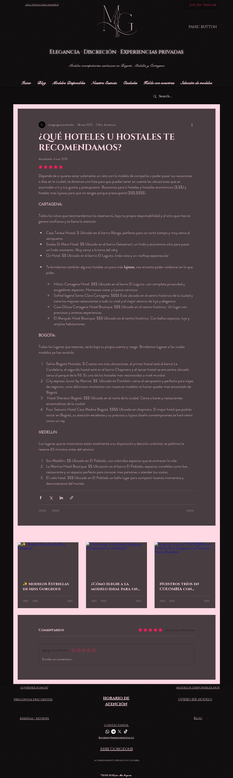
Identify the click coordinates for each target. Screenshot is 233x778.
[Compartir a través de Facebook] (41, 498)
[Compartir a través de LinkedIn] (61, 498)
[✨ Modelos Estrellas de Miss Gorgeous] (48, 559)
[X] (119, 731)
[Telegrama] (113, 731)
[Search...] (182, 96)
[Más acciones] (192, 124)
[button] (130, 83)
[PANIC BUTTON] (202, 27)
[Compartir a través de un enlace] (72, 498)
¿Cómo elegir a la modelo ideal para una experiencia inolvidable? (115, 587)
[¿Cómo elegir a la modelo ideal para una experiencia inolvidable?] (116, 559)
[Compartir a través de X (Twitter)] (51, 498)
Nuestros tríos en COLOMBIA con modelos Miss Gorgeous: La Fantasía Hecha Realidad (183, 587)
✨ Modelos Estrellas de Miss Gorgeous (46, 587)
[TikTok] (125, 731)
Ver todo (210, 534)
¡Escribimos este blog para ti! (39, 96)
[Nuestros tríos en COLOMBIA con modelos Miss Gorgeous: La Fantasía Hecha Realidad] (185, 559)
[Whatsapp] (107, 731)
